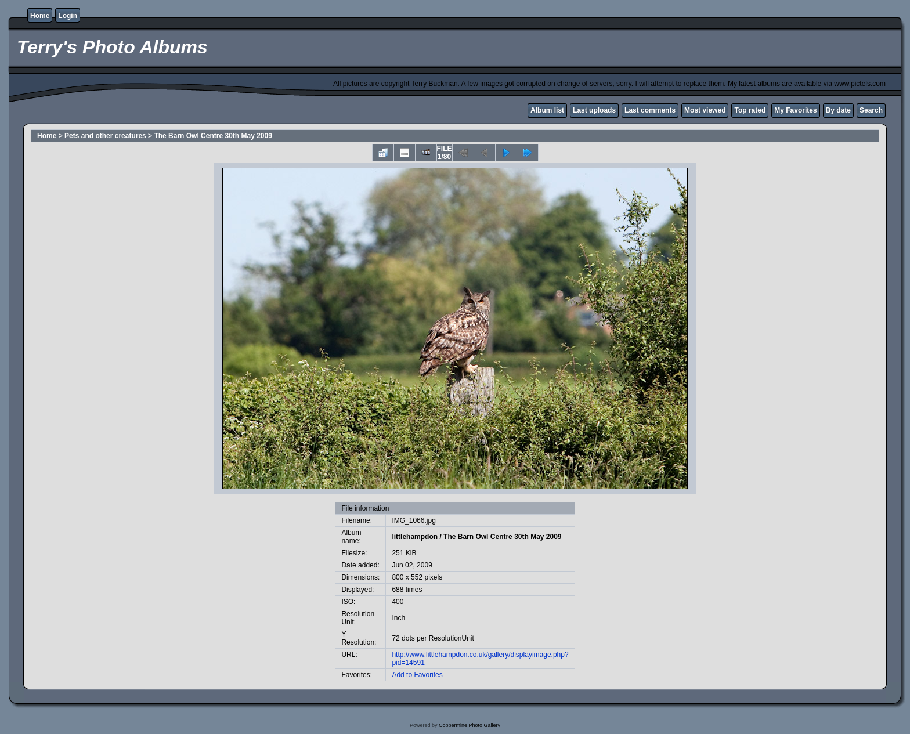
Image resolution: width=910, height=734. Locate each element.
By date (838, 110)
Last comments (650, 110)
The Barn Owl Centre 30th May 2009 (213, 136)
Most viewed (704, 110)
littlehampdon (415, 537)
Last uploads (594, 110)
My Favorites (795, 110)
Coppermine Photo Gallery (469, 725)
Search (871, 110)
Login (67, 16)
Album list (547, 110)
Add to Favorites (417, 675)
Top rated (749, 110)
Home (39, 16)
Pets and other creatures (105, 136)
